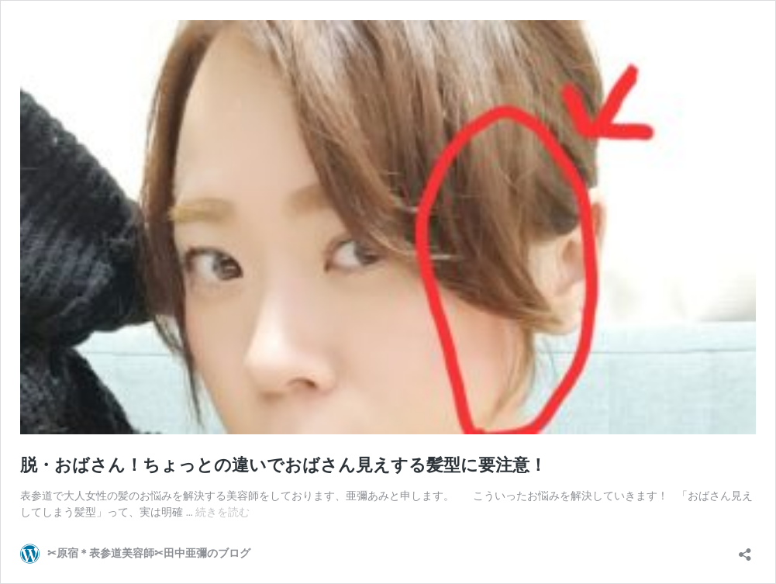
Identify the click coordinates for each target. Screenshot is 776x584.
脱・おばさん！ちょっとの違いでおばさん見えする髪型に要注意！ (283, 465)
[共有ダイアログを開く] (745, 549)
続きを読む (222, 512)
